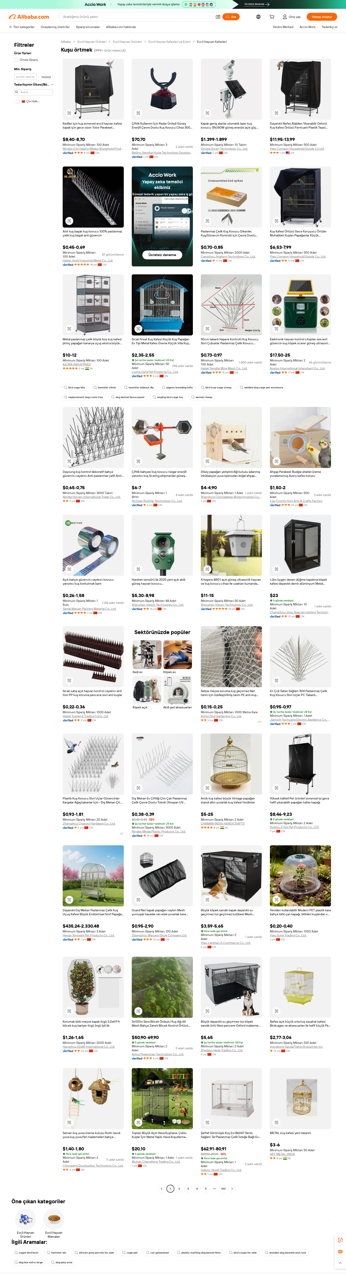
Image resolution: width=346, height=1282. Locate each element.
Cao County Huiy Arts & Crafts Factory (296, 501)
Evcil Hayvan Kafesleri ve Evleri (169, 41)
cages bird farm (26, 1252)
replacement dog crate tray (83, 397)
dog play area (61, 1262)
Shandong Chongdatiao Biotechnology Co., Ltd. (231, 497)
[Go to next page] (232, 1189)
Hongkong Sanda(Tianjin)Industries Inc (296, 1046)
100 (223, 1188)
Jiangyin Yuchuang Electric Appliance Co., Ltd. (300, 719)
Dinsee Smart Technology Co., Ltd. (224, 148)
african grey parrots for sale (94, 1252)
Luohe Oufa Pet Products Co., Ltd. (155, 372)
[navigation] (33, 615)
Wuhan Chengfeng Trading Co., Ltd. (156, 1161)
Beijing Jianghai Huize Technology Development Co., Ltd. (162, 152)
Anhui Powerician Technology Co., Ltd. (158, 1054)
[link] (340, 1240)
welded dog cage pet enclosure (261, 387)
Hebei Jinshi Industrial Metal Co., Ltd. (88, 260)
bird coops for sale (243, 1252)
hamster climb (104, 387)
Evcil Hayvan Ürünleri (91, 41)
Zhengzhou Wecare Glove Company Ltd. (159, 935)
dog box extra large (28, 1262)
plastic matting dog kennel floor (199, 1252)
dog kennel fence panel (127, 397)
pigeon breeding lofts (177, 387)
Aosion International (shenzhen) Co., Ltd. (297, 368)
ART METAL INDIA (282, 1154)
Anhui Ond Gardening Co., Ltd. (221, 716)
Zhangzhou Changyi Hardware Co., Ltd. (89, 823)
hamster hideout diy (139, 387)
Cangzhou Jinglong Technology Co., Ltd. (228, 256)
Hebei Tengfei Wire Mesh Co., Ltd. (224, 368)
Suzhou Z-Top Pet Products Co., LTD (294, 827)
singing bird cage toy (168, 397)
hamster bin (56, 1252)
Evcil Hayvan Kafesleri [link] (212, 41)
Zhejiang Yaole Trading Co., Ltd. (222, 1050)
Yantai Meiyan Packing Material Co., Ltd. (89, 608)
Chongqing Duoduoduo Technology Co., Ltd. (93, 1165)
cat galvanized (157, 1252)
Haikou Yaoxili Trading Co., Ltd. (221, 1170)
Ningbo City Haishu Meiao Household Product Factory (93, 148)
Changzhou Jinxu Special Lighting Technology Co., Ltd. (300, 612)
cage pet (130, 1252)
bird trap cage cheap (216, 387)
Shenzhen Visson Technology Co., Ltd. (158, 604)
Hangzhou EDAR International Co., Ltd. (89, 1046)
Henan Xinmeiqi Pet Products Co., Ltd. (89, 935)
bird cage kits (74, 387)
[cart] (272, 17)
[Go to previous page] (161, 1189)
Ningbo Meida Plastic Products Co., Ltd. (159, 831)
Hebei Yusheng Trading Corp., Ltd (85, 716)
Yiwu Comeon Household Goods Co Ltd (297, 148)
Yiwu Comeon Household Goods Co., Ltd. (298, 256)
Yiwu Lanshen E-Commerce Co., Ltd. (226, 943)
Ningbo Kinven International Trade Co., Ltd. (92, 497)
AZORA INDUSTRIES (77, 364)
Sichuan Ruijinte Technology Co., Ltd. (157, 501)
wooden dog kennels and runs (285, 1252)
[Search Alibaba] (137, 16)
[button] (218, 16)
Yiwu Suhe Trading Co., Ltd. (288, 935)
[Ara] (231, 16)
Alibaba (66, 41)
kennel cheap (201, 397)
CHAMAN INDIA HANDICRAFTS (222, 823)
